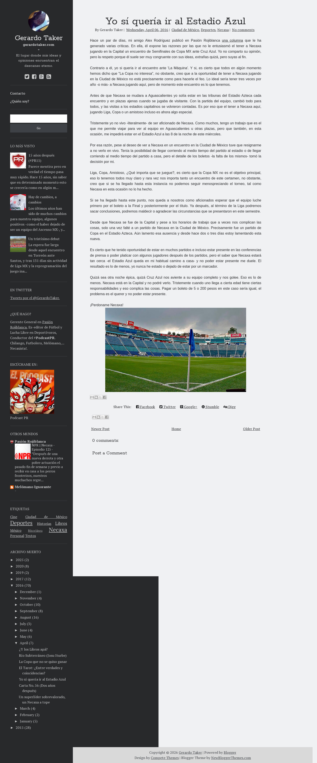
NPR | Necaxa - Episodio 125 (43, 447)
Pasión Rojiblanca (30, 441)
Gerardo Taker (39, 38)
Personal (17, 535)
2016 (20, 585)
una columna (232, 40)
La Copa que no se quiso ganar (43, 661)
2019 (20, 572)
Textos (30, 535)
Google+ (188, 406)
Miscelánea (35, 531)
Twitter (167, 406)
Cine (13, 516)
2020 (20, 566)
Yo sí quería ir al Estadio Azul (42, 679)
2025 (20, 559)
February (27, 714)
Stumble (210, 406)
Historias (44, 523)
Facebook (145, 406)
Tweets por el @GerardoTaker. (35, 297)
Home (176, 428)
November (28, 598)
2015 (20, 727)
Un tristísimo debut (44, 238)
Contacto (17, 93)
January (26, 721)
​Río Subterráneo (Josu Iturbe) (42, 655)
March (25, 708)
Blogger (230, 752)
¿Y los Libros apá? (33, 649)
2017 (20, 578)
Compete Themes (165, 757)
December (28, 591)
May (23, 636)
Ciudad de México (46, 516)
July (23, 623)
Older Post (251, 428)
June (23, 630)
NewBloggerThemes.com (231, 757)
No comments (243, 29)
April (24, 642)
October (26, 604)
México (15, 530)
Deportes (21, 522)
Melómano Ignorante (33, 486)
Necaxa (58, 529)
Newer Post (100, 428)
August (25, 617)
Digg (229, 406)
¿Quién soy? (19, 101)
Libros (61, 523)
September (28, 610)
